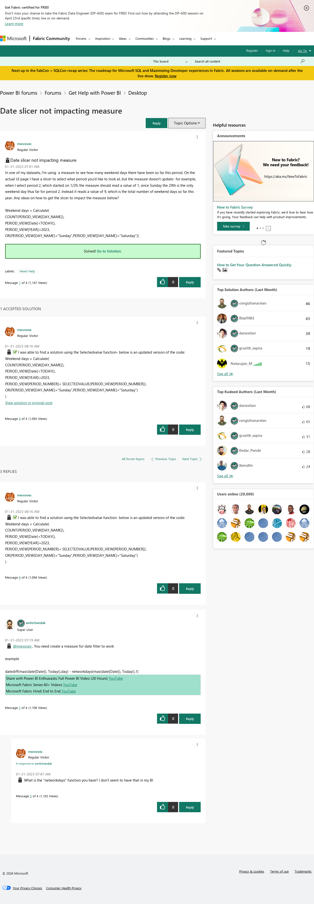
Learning (185, 38)
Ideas (123, 38)
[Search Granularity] (170, 61)
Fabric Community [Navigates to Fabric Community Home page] (51, 38)
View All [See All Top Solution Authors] (225, 374)
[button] (156, 123)
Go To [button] (302, 51)
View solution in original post (28, 402)
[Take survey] (233, 226)
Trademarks (303, 871)
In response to (34, 763)
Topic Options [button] (185, 122)
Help (286, 50)
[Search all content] (250, 61)
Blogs (166, 38)
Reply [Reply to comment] (190, 429)
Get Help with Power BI (95, 92)
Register (252, 50)
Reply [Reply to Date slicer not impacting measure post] (190, 282)
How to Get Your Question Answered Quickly (254, 264)
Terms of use (279, 871)
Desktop (137, 92)
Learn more (14, 23)
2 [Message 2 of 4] (20, 707)
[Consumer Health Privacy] (63, 888)
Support (206, 38)
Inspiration (102, 38)
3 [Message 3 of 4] (31, 796)
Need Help (27, 271)
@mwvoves (22, 646)
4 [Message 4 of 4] (20, 418)
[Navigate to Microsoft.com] (13, 38)
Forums (81, 38)
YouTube (116, 678)
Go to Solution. (109, 251)
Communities (144, 38)
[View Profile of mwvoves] (24, 143)
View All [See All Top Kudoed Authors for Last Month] (225, 476)
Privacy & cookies (251, 871)
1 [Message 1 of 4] (20, 282)
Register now (165, 75)
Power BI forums (18, 92)
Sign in (270, 50)
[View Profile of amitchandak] (35, 622)
